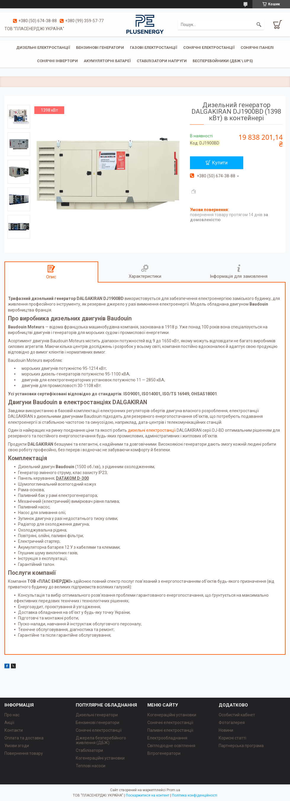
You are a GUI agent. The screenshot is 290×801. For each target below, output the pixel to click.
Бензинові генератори (100, 47)
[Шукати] (259, 24)
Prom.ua (173, 790)
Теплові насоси (90, 765)
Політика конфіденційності (194, 795)
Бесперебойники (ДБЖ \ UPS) (223, 61)
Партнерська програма (241, 745)
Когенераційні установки (100, 758)
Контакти (13, 730)
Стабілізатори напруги (162, 61)
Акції (9, 722)
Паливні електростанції (170, 730)
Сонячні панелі (257, 47)
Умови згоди (16, 745)
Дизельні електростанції (43, 47)
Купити (220, 163)
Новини (226, 730)
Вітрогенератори (164, 753)
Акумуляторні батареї (107, 61)
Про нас (12, 714)
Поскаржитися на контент (147, 795)
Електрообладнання (167, 738)
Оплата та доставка (24, 738)
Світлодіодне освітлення (171, 745)
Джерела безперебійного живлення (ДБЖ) (101, 740)
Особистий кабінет (237, 714)
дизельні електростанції (152, 430)
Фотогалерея (232, 722)
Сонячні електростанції (209, 47)
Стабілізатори (89, 750)
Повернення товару (23, 753)
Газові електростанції (153, 47)
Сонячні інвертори (57, 61)
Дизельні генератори (97, 714)
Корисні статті (232, 738)
